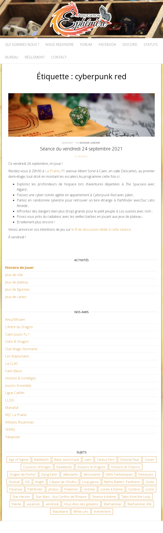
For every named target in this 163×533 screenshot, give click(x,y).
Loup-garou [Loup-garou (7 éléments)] (90, 482)
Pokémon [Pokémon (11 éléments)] (71, 489)
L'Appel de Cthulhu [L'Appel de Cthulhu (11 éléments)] (63, 482)
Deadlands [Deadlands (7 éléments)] (64, 467)
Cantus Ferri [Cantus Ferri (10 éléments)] (106, 459)
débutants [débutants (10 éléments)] (70, 474)
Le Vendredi (80, 156)
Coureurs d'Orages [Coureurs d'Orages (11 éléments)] (37, 467)
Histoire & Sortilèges (20, 378)
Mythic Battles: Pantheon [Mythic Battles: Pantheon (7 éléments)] (122, 482)
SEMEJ (10, 429)
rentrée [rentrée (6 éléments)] (89, 489)
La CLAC (11, 363)
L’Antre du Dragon (19, 327)
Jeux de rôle (14, 274)
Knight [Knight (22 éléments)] (39, 482)
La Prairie (52, 171)
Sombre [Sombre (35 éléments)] (134, 489)
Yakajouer (12, 436)
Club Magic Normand (21, 349)
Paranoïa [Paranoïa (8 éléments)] (15, 489)
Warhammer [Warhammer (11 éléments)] (113, 504)
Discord (129, 44)
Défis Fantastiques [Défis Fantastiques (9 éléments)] (119, 474)
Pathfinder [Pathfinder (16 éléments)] (35, 489)
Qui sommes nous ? (22, 44)
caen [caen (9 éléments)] (87, 459)
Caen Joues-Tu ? (17, 334)
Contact (59, 57)
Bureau (11, 57)
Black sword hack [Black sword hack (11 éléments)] (66, 459)
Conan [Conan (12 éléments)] (149, 459)
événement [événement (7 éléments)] (102, 511)
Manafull (11, 407)
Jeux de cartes (16, 296)
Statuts (151, 44)
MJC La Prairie (16, 414)
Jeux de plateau (16, 282)
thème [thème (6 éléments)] (16, 504)
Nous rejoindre (59, 44)
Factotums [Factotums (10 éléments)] (145, 474)
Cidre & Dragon (17, 341)
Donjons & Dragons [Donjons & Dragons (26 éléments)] (91, 467)
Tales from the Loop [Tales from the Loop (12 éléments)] (135, 496)
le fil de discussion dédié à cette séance (101, 229)
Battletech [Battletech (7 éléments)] (41, 459)
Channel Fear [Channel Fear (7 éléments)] (129, 459)
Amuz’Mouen (15, 319)
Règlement (35, 57)
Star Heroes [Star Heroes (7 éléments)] (21, 496)
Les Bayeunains (17, 356)
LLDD (9, 400)
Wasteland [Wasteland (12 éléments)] (60, 511)
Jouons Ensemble (18, 385)
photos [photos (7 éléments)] (53, 489)
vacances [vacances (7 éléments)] (33, 504)
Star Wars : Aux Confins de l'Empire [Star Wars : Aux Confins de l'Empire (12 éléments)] (61, 496)
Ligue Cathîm (14, 392)
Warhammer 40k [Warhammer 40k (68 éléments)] (139, 504)
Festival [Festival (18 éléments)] (14, 482)
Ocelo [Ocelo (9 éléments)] (150, 482)
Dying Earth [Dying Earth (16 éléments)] (49, 474)
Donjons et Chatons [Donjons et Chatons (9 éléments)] (125, 467)
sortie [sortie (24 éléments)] (149, 489)
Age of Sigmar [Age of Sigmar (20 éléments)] (19, 459)
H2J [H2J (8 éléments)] (27, 482)
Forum (86, 44)
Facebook (107, 44)
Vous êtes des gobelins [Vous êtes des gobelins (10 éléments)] (81, 504)
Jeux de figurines (17, 289)
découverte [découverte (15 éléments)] (92, 474)
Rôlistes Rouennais (19, 422)
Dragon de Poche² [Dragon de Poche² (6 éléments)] (23, 474)
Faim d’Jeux (13, 371)
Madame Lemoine (90, 142)
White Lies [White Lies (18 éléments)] (80, 511)
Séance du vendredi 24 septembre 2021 (81, 148)
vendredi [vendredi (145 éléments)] (52, 504)
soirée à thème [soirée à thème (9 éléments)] (111, 489)
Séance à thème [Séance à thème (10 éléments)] (104, 496)
